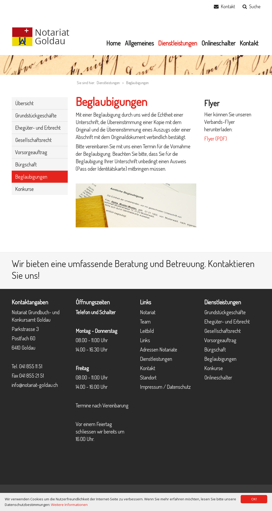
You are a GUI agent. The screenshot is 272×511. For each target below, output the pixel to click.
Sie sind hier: (86, 82)
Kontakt (228, 6)
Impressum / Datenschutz (165, 386)
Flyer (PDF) (215, 138)
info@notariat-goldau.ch (35, 384)
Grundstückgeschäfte (225, 312)
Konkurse (213, 368)
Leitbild (147, 330)
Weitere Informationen (69, 504)
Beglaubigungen (137, 82)
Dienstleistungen (156, 358)
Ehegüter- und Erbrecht (227, 321)
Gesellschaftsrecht (222, 330)
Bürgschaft (215, 349)
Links (145, 340)
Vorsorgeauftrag (220, 340)
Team (145, 321)
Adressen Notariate (158, 349)
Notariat (147, 312)
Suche (255, 6)
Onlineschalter (218, 377)
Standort (148, 377)
